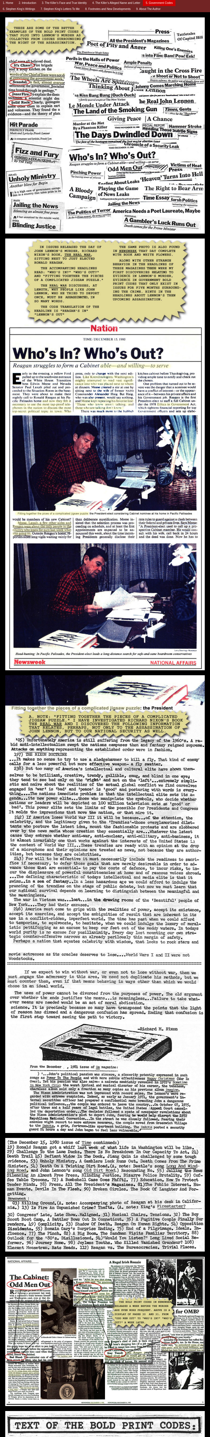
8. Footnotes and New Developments (108, 9)
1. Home (8, 2)
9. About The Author (148, 9)
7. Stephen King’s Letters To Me (60, 9)
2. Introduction (27, 2)
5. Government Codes (159, 2)
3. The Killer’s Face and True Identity (64, 2)
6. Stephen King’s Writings (19, 9)
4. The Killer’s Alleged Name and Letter (116, 2)
